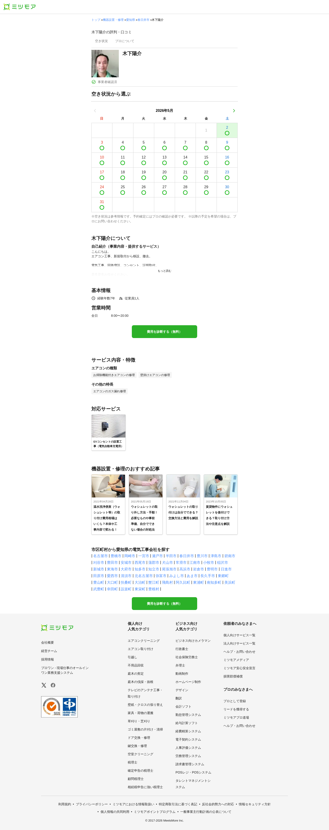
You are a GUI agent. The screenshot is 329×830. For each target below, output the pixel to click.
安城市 (126, 562)
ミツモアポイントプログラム (154, 812)
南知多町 (214, 582)
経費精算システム (188, 731)
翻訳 (178, 698)
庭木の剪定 (136, 673)
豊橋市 (116, 556)
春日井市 (143, 19)
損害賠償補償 (233, 676)
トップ (95, 19)
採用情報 (47, 659)
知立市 (153, 569)
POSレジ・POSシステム (193, 772)
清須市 (126, 576)
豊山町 (98, 582)
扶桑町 (126, 582)
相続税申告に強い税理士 (145, 787)
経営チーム (49, 651)
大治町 (140, 582)
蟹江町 (153, 582)
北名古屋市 (144, 576)
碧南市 (229, 556)
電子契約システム (188, 739)
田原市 (98, 576)
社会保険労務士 (186, 657)
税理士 (132, 762)
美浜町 (229, 582)
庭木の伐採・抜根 (140, 682)
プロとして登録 (234, 701)
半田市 (171, 556)
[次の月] (234, 110)
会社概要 (47, 642)
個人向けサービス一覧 (239, 635)
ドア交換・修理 (139, 737)
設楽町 (126, 589)
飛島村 (167, 582)
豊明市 (212, 569)
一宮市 (143, 556)
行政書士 (181, 649)
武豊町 (98, 589)
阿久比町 (183, 582)
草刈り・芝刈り (139, 721)
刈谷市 (98, 562)
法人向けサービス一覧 (239, 643)
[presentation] (101, 41)
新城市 (98, 569)
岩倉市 (198, 569)
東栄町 (140, 589)
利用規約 (64, 804)
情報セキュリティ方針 (255, 804)
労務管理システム (188, 756)
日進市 (226, 569)
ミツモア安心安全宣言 (239, 668)
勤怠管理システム (188, 715)
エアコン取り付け (140, 649)
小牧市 (208, 562)
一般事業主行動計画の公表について (205, 812)
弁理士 (180, 665)
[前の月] (95, 110)
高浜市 (184, 569)
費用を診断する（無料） (164, 331)
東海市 (112, 569)
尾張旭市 (169, 569)
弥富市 (161, 576)
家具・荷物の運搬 (140, 713)
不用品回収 (136, 665)
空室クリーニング (140, 754)
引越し (132, 657)
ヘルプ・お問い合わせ (239, 651)
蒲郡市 (153, 562)
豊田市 (112, 562)
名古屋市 (100, 556)
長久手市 (207, 576)
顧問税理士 (136, 779)
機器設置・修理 (113, 19)
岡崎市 (129, 556)
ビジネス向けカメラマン (193, 640)
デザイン (181, 690)
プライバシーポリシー (92, 804)
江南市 (194, 562)
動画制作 (181, 673)
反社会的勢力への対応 (218, 804)
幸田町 (112, 589)
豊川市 (202, 556)
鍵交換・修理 (137, 746)
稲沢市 (222, 562)
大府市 (126, 569)
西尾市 (140, 562)
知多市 (140, 569)
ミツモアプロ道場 (236, 717)
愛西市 (112, 576)
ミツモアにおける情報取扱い (133, 804)
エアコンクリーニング (144, 640)
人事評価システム (188, 747)
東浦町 (198, 582)
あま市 (192, 576)
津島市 (215, 556)
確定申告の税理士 (140, 770)
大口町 (112, 582)
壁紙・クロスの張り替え (145, 704)
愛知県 (130, 19)
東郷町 (223, 576)
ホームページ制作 (188, 682)
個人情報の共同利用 (115, 812)
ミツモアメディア (236, 660)
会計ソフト (183, 706)
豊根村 (153, 589)
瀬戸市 (157, 556)
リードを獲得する (236, 709)
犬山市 (167, 562)
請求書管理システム (189, 764)
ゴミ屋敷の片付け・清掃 (145, 729)
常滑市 (181, 562)
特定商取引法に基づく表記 (178, 804)
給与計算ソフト (186, 723)
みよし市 (176, 576)
